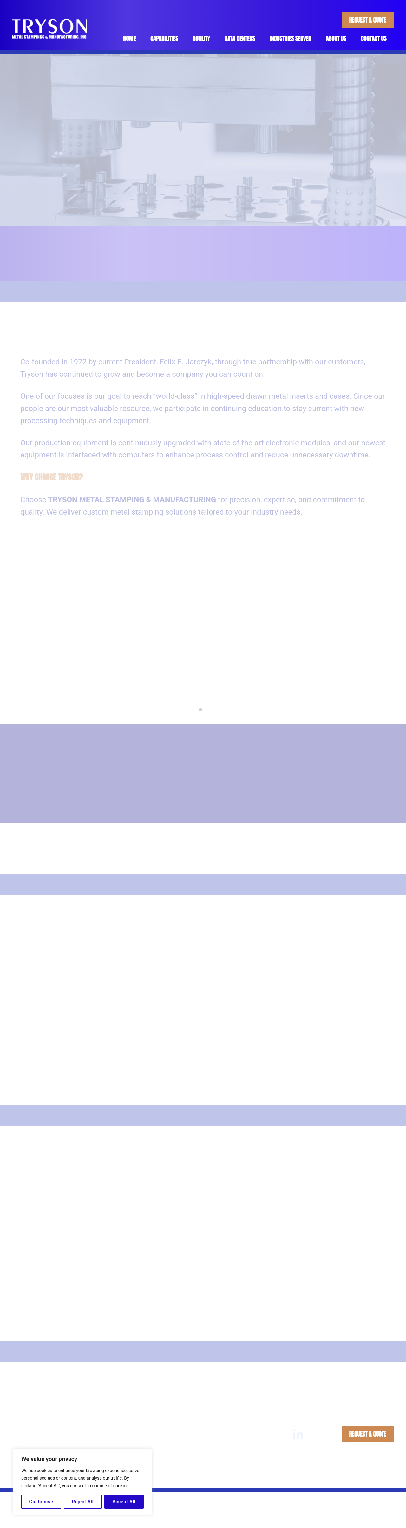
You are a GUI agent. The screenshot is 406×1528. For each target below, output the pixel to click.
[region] (82, 1482)
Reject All (83, 1501)
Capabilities (164, 38)
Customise (41, 1501)
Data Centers (239, 38)
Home (129, 38)
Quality (201, 38)
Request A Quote (367, 20)
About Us (336, 38)
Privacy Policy (294, 1477)
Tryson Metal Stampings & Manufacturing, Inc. (185, 1477)
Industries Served (290, 38)
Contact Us (374, 38)
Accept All (123, 1501)
